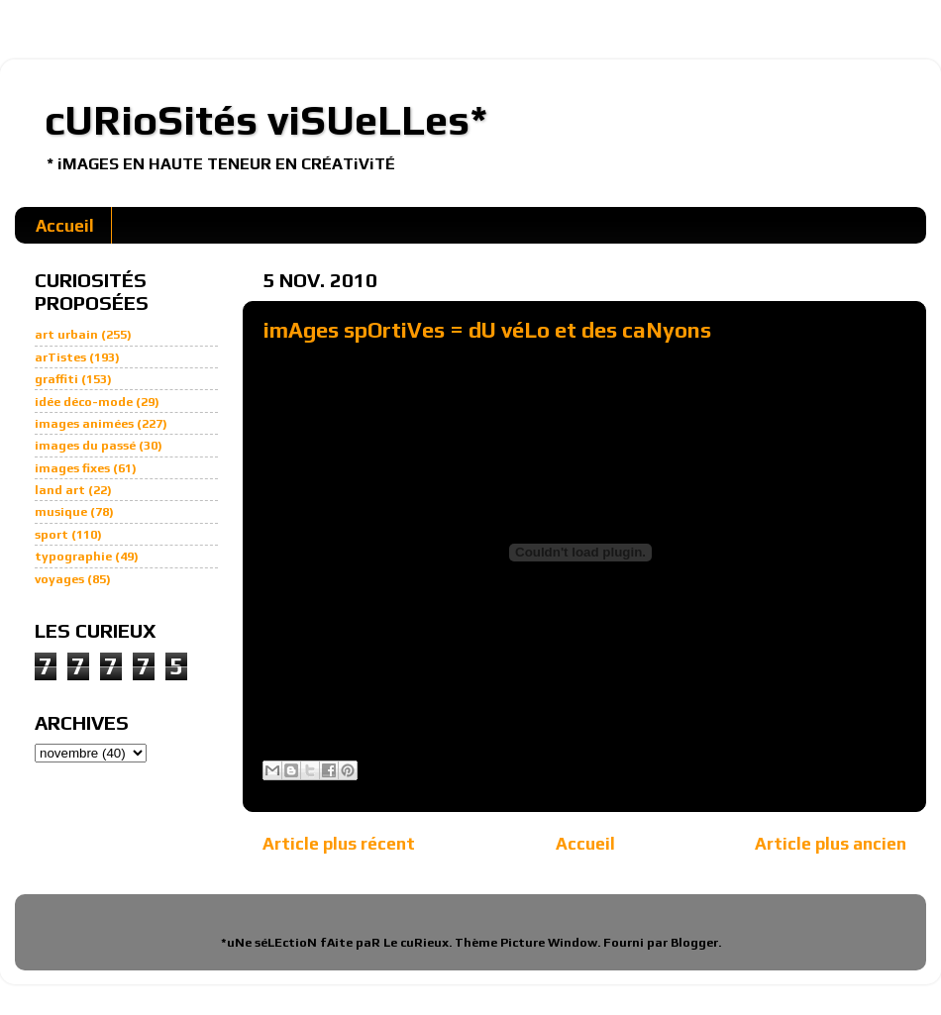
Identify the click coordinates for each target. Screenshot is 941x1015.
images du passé (85, 445)
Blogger (694, 942)
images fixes (72, 467)
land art (60, 489)
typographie (73, 556)
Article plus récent (338, 843)
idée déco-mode (84, 401)
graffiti (56, 378)
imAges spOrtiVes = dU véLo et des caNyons (487, 330)
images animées (84, 423)
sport (51, 534)
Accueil (65, 226)
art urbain (66, 334)
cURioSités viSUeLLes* (266, 120)
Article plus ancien (830, 843)
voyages (59, 578)
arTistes (60, 357)
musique (61, 511)
